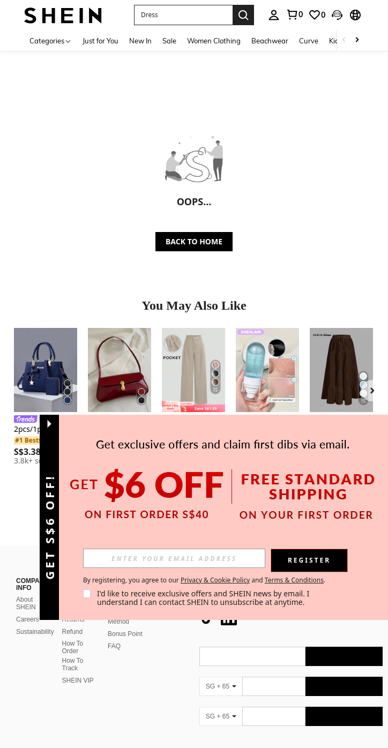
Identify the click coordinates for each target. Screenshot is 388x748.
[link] (294, 14)
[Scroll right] (357, 40)
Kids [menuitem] (335, 40)
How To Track (73, 664)
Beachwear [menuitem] (269, 40)
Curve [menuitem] (308, 40)
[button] (183, 15)
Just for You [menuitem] (100, 40)
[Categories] (50, 40)
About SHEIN (26, 603)
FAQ (114, 646)
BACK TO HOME (194, 241)
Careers (27, 619)
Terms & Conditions (294, 580)
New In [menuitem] (140, 40)
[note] (193, 406)
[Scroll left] (344, 40)
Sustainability (35, 631)
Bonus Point (125, 634)
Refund (72, 631)
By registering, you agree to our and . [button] (204, 580)
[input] (174, 558)
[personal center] (273, 15)
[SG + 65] (220, 686)
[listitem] (45, 398)
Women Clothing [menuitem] (214, 40)
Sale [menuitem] (169, 40)
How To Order (73, 647)
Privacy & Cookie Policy (215, 580)
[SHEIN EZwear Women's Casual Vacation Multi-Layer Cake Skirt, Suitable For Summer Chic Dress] (341, 370)
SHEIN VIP (78, 680)
